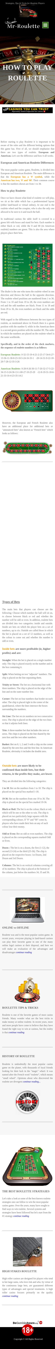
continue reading (24, 952)
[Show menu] (45, 25)
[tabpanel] (28, 3)
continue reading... (31, 1081)
